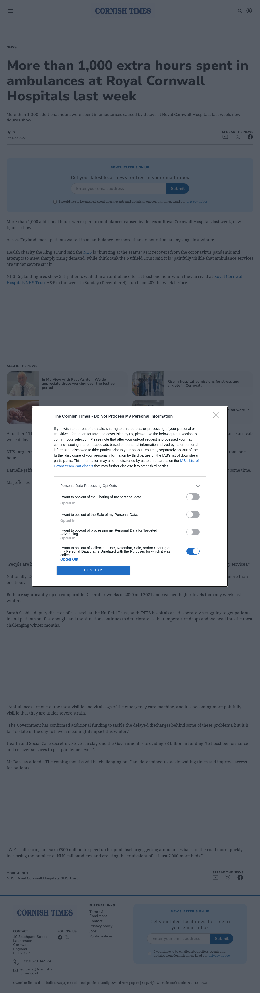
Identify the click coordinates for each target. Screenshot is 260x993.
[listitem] (130, 485)
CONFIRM (93, 570)
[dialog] (130, 496)
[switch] (193, 496)
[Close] (218, 417)
